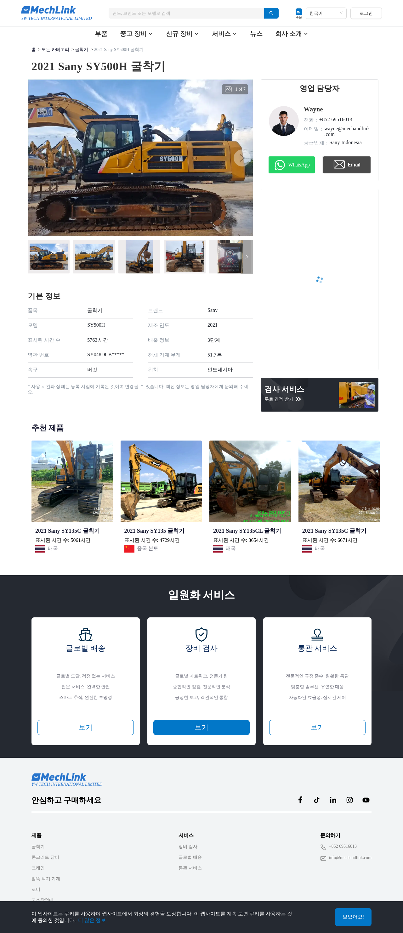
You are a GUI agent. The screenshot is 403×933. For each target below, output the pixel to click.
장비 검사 (188, 846)
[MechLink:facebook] (300, 800)
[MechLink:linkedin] (333, 800)
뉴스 (256, 33)
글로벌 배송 (190, 857)
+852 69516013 (343, 846)
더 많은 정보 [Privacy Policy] (92, 920)
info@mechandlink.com (350, 857)
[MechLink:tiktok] (316, 800)
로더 (35, 889)
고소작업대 (42, 900)
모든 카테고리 (55, 49)
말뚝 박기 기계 (45, 878)
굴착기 (81, 49)
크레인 (38, 868)
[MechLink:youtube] (366, 800)
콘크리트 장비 (45, 857)
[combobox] (184, 13)
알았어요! (353, 916)
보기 (86, 727)
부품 (101, 33)
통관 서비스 (190, 868)
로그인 (366, 13)
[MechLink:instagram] (349, 800)
